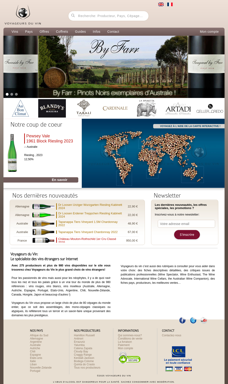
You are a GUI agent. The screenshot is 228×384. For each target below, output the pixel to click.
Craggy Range (83, 354)
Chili (32, 351)
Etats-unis (36, 358)
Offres (44, 31)
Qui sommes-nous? (130, 335)
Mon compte (209, 31)
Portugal (35, 370)
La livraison (125, 341)
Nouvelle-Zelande (41, 367)
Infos (96, 31)
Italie (33, 361)
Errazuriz (79, 341)
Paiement (124, 345)
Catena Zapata (83, 348)
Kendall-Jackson (84, 358)
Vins (15, 31)
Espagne (35, 354)
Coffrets (62, 31)
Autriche (35, 348)
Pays (29, 31)
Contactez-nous (171, 335)
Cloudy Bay (81, 351)
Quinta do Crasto (84, 364)
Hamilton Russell (84, 335)
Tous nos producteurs (87, 367)
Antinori (78, 338)
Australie (35, 345)
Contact (113, 31)
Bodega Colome (84, 361)
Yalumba (79, 345)
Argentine (36, 341)
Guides (80, 31)
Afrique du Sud (39, 335)
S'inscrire (187, 234)
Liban (33, 364)
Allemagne (36, 338)
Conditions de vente (130, 338)
